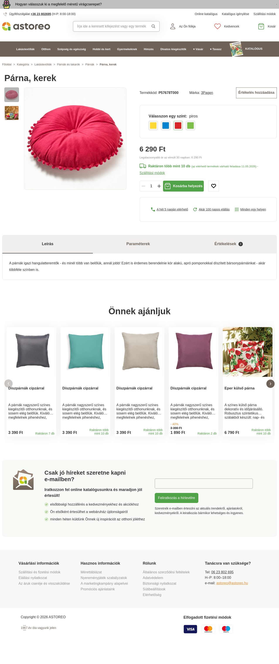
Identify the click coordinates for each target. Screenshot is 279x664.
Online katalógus (206, 24)
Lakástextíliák (25, 59)
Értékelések (228, 253)
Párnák (89, 74)
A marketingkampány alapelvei (104, 599)
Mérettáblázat (91, 587)
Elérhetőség (152, 610)
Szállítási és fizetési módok (40, 587)
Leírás (47, 253)
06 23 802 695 (222, 587)
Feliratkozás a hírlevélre (176, 513)
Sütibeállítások (154, 604)
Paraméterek (138, 253)
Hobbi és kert (101, 59)
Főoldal (7, 74)
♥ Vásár (198, 59)
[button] (8, 396)
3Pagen (207, 102)
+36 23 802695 (41, 24)
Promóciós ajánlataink (98, 604)
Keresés (153, 36)
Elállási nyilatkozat (33, 593)
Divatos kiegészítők (173, 59)
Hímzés (149, 59)
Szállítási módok (264, 24)
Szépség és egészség (71, 59)
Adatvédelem (153, 593)
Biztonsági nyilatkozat (159, 599)
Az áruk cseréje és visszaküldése (44, 599)
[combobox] (109, 36)
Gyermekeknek (127, 59)
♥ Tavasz (215, 59)
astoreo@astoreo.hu (232, 598)
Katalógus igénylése (235, 24)
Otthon (46, 59)
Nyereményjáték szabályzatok (104, 593)
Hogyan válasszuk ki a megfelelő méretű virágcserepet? (58, 9)
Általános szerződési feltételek (166, 587)
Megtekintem (251, 9)
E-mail (163, 499)
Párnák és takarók (68, 74)
